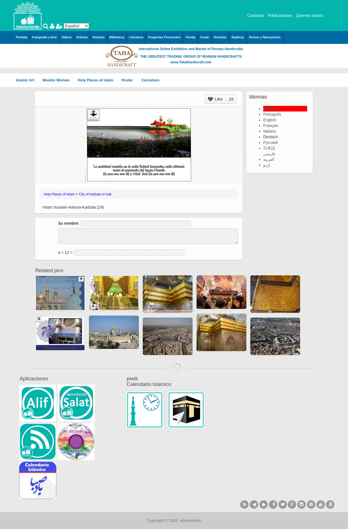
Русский (270, 142)
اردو (266, 165)
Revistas (220, 37)
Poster (129, 80)
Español (270, 108)
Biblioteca (117, 37)
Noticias (99, 37)
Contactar (255, 15)
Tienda (190, 37)
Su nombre (68, 223)
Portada (21, 37)
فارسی (269, 154)
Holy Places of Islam (97, 80)
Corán (204, 37)
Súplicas (237, 37)
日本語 (269, 148)
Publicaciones (280, 15)
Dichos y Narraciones (265, 37)
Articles (82, 37)
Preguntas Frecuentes (164, 37)
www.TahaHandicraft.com (190, 62)
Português (272, 114)
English (269, 120)
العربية (268, 159)
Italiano (269, 131)
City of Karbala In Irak (95, 194)
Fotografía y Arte (44, 37)
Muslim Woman (58, 80)
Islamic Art (27, 80)
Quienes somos (309, 15)
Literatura (136, 37)
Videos (67, 37)
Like (220, 99)
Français (270, 125)
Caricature (150, 80)
